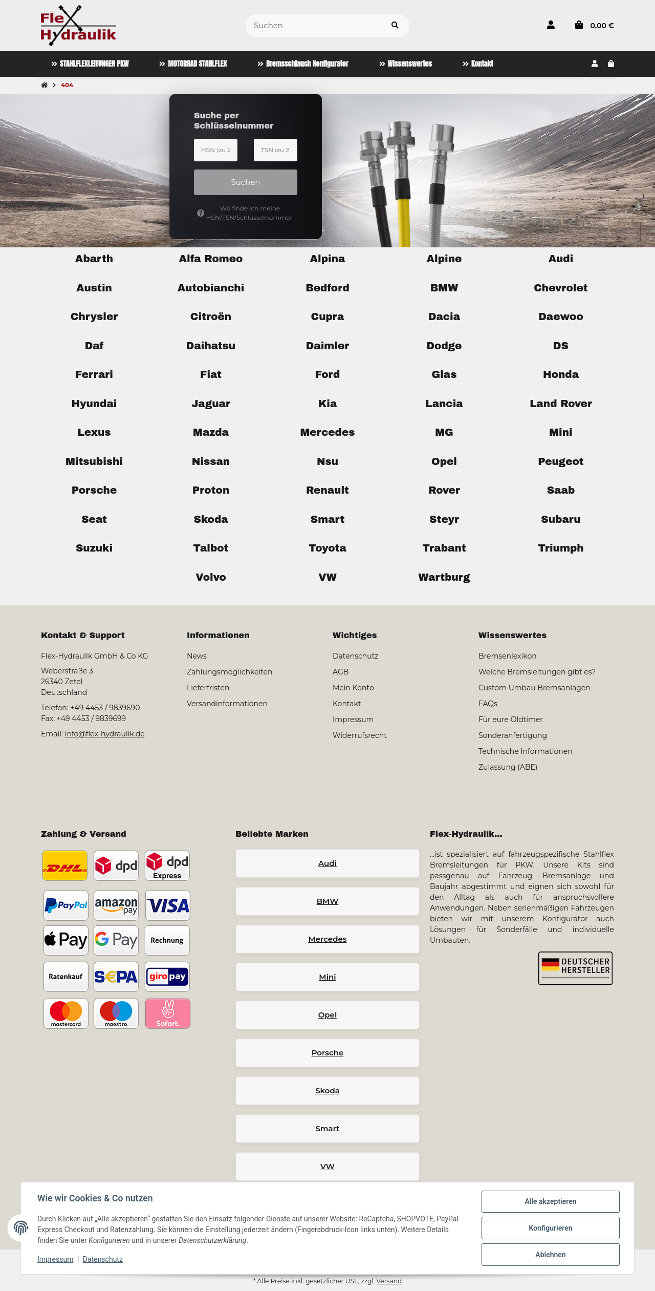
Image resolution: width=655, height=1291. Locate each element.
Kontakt (347, 703)
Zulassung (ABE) (507, 767)
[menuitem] (90, 64)
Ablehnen (550, 1255)
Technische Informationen (525, 751)
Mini (327, 977)
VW (327, 1166)
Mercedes (327, 939)
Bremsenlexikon (507, 656)
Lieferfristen (208, 687)
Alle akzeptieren (550, 1201)
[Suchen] (313, 25)
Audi (327, 863)
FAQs (487, 703)
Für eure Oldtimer (510, 719)
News (197, 656)
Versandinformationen (227, 703)
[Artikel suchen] (395, 25)
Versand (389, 1281)
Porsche (328, 1052)
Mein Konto (353, 687)
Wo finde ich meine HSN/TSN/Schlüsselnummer (244, 212)
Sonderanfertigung (512, 735)
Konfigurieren (550, 1228)
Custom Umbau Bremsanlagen (534, 687)
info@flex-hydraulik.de (105, 733)
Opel (327, 1015)
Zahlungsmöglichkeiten (229, 671)
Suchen (245, 182)
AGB (340, 671)
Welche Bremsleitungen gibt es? (537, 671)
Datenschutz (103, 1259)
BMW (328, 901)
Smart (327, 1128)
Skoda (327, 1090)
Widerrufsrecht (360, 735)
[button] (551, 25)
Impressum (55, 1259)
